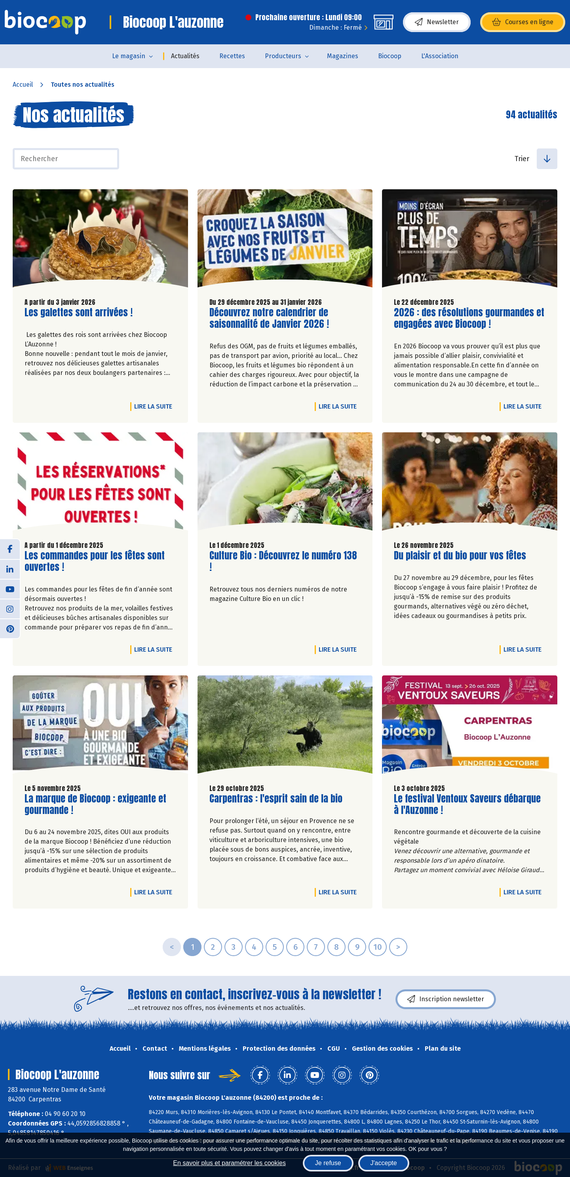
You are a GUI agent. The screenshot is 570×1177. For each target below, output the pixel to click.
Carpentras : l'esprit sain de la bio (275, 798)
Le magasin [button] (128, 56)
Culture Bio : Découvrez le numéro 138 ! (283, 561)
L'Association (439, 56)
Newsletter (437, 22)
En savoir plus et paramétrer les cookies (229, 1163)
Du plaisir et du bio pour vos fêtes (460, 555)
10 (377, 947)
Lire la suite (155, 406)
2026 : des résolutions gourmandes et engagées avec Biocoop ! (469, 318)
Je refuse (328, 1163)
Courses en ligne (522, 22)
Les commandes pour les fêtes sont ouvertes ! (95, 561)
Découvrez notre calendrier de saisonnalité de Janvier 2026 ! (269, 318)
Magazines (342, 56)
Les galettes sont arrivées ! (79, 312)
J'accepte (383, 1163)
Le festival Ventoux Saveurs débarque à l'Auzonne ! (467, 804)
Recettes (232, 56)
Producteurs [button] (283, 56)
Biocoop (389, 56)
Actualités (185, 56)
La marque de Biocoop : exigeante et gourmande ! (95, 804)
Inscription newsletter (445, 999)
